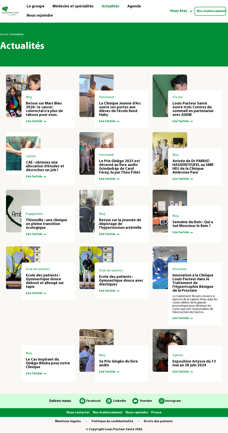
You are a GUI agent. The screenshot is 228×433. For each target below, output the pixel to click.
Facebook (93, 401)
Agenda (134, 6)
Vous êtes (181, 11)
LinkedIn (119, 401)
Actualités (110, 6)
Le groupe (36, 6)
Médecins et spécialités (73, 6)
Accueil (4, 34)
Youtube (146, 401)
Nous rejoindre (40, 16)
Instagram (173, 401)
